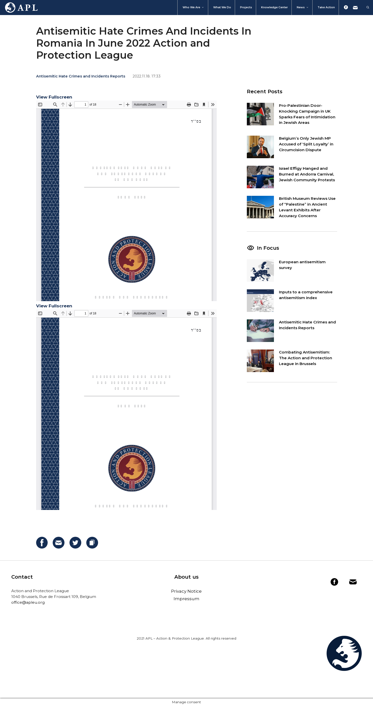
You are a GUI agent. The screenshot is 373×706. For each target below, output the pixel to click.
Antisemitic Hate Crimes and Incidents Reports (80, 76)
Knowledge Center (274, 7)
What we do (222, 7)
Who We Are (193, 7)
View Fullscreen (54, 97)
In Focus (268, 248)
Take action (326, 7)
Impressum (186, 598)
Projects (246, 7)
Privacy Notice (186, 591)
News (303, 7)
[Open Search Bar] (365, 7)
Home (19, 7)
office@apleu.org (28, 602)
